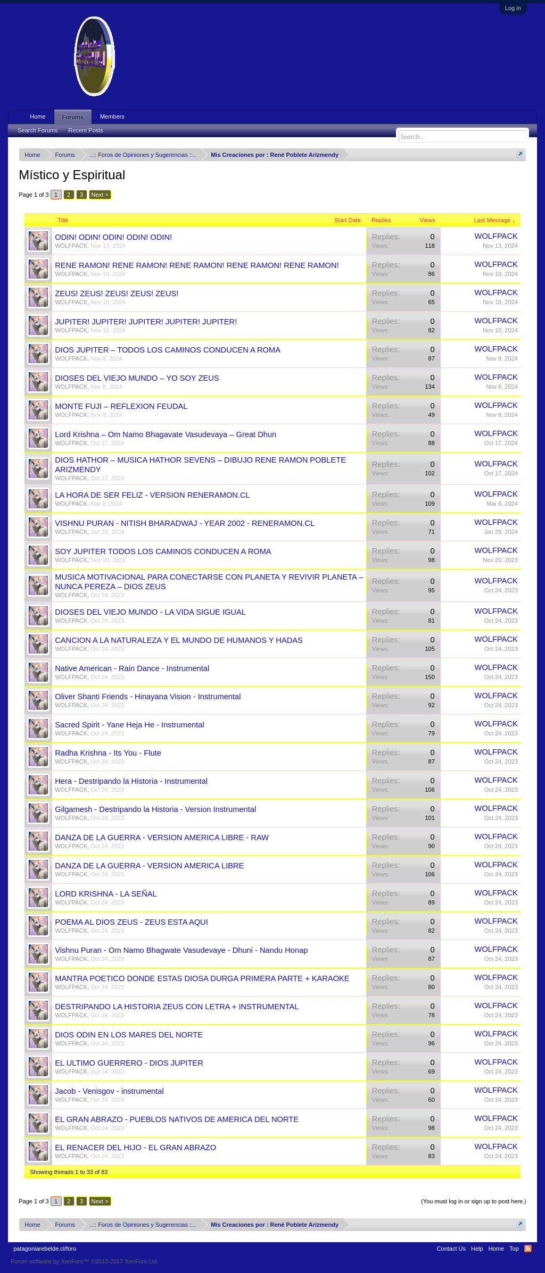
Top (514, 1248)
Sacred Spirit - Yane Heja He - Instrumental (129, 725)
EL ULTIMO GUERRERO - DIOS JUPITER (129, 1063)
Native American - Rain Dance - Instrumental (132, 668)
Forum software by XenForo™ (85, 1261)
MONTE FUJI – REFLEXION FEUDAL (121, 406)
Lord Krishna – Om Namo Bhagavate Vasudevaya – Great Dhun (165, 434)
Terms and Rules (512, 1261)
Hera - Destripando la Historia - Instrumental (131, 781)
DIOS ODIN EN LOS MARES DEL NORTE (129, 1035)
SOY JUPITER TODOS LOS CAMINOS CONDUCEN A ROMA (163, 551)
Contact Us (451, 1248)
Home (37, 116)
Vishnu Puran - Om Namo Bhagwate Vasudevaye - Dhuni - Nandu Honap (181, 950)
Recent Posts (85, 130)
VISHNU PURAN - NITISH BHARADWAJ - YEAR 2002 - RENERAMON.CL (185, 523)
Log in (513, 8)
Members (112, 116)
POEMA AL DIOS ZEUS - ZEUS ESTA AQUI (131, 922)
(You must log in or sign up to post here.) (473, 1201)
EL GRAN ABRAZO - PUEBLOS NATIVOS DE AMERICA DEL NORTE (177, 1119)
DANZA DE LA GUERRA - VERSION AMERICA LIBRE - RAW (162, 837)
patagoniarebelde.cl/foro (44, 1248)
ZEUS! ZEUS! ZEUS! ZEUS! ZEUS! (116, 293)
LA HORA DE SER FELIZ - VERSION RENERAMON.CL (152, 495)
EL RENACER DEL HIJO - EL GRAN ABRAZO (135, 1147)
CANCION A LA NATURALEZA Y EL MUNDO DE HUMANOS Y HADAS (179, 640)
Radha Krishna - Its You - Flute (108, 753)
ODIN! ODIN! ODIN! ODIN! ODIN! (113, 237)
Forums (73, 117)
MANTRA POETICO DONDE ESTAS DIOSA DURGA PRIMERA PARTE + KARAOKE (202, 978)
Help (477, 1248)
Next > (100, 194)
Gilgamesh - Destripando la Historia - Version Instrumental (155, 809)
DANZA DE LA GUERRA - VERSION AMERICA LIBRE (149, 865)
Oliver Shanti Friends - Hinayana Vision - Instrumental (148, 696)
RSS (528, 1248)
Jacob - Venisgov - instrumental (109, 1091)
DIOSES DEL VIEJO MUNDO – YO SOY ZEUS (137, 378)
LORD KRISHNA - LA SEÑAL (105, 894)
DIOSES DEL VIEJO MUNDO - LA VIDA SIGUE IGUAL (150, 612)
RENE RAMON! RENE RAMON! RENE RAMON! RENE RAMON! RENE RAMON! (196, 265)
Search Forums (37, 130)
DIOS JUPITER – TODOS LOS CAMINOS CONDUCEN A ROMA (167, 350)
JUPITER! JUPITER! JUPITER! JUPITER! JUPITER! (146, 321)
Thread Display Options (272, 1188)
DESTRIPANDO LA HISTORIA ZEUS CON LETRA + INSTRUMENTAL (177, 1006)
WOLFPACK (71, 245)
